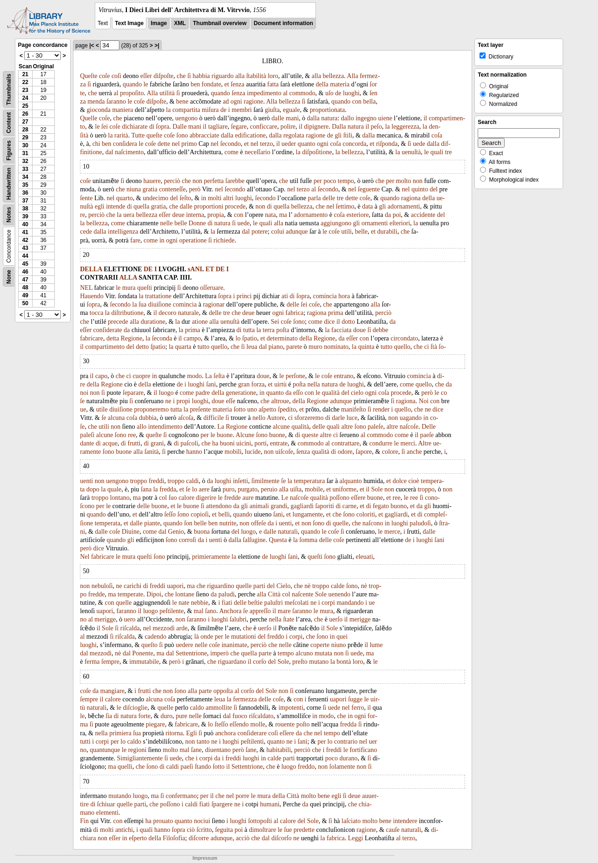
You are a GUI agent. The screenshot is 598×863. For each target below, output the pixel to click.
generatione (241, 392)
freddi (156, 480)
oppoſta (223, 690)
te (82, 93)
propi (184, 401)
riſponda (387, 143)
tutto (203, 346)
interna (195, 214)
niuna (133, 189)
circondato (404, 338)
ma (283, 214)
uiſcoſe (284, 451)
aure (248, 497)
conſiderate (107, 330)
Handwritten (9, 184)
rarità (121, 135)
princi (244, 296)
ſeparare (133, 392)
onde (207, 636)
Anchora (230, 611)
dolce (400, 480)
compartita (186, 109)
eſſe (230, 401)
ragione (253, 101)
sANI (195, 269)
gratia (150, 189)
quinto (419, 189)
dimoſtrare (262, 829)
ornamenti (374, 223)
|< (91, 45)
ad (226, 101)
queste (310, 435)
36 (25, 193)
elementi (107, 812)
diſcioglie (135, 707)
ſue (288, 829)
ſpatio (249, 338)
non (197, 180)
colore (390, 451)
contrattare (346, 443)
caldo (197, 707)
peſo (376, 126)
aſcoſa (185, 417)
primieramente (211, 556)
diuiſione (159, 304)
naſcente (303, 594)
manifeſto (353, 409)
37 (25, 200)
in (203, 198)
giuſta (272, 109)
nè (307, 585)
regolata (293, 135)
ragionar (214, 304)
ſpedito (287, 409)
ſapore (364, 451)
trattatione (158, 296)
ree (132, 435)
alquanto (351, 480)
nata (270, 214)
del (434, 189)
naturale (188, 312)
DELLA (91, 269)
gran (244, 384)
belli (224, 514)
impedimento (264, 93)
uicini (244, 443)
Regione (132, 338)
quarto (124, 198)
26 (25, 114)
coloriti (365, 514)
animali (259, 506)
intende (115, 206)
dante (87, 443)
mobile (314, 489)
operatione (193, 240)
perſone (295, 376)
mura (129, 287)
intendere (405, 820)
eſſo (298, 392)
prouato (163, 820)
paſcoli (189, 443)
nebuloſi (102, 585)
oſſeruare (211, 287)
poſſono (339, 497)
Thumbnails (9, 89)
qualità (331, 392)
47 (25, 279)
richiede (224, 240)
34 (25, 177)
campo (192, 338)
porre (243, 795)
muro (315, 346)
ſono (182, 135)
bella (369, 101)
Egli (191, 733)
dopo (92, 489)
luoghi (351, 93)
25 (25, 106)
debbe (380, 330)
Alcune (245, 435)
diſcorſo (281, 838)
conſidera (125, 143)
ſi (189, 75)
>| (156, 45)
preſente (200, 409)
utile (102, 409)
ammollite (218, 707)
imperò (219, 653)
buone (225, 435)
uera (128, 214)
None (9, 277)
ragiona (411, 198)
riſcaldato (261, 716)
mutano (319, 661)
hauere (152, 180)
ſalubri (238, 619)
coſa (436, 135)
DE (148, 269)
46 (25, 271)
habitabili (278, 749)
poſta (282, 330)
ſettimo (345, 206)
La (208, 376)
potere (259, 231)
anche (414, 451)
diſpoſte (163, 75)
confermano (181, 795)
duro (166, 716)
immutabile (144, 661)
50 (25, 303)
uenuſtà (411, 152)
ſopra (163, 126)
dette (164, 143)
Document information (283, 23)
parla (314, 198)
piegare (155, 724)
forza (258, 384)
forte (144, 716)
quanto (306, 143)
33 (25, 169)
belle (180, 223)
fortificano (363, 749)
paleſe (375, 426)
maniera (122, 109)
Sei (275, 321)
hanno (194, 451)
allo (141, 426)
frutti (133, 443)
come (231, 152)
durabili (387, 231)
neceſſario (257, 152)
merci (408, 443)
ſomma (308, 539)
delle (328, 198)
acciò (243, 838)
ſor (373, 84)
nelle (166, 223)
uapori (175, 585)
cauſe (393, 829)
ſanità (152, 451)
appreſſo (260, 611)
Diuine (130, 531)
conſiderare (252, 733)
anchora (225, 733)
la (168, 109)
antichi (124, 829)
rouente (285, 724)
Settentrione (191, 653)
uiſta (296, 489)
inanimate (234, 644)
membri (241, 109)
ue (83, 409)
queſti (144, 287)
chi (96, 143)
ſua (142, 304)
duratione (153, 321)
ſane (196, 749)
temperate (130, 594)
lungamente (308, 514)
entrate (279, 443)
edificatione (250, 135)
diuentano (217, 749)
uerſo (335, 619)
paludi (226, 594)
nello (258, 417)
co (444, 392)
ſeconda (162, 338)
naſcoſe (409, 426)
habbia (201, 75)
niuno (338, 644)
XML (180, 23)
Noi (423, 401)
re (82, 214)
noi (84, 392)
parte (264, 653)
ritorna (174, 733)
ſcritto (204, 829)
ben (195, 84)
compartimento (105, 346)
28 (25, 129)
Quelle (88, 118)
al (116, 93)
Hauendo (92, 296)
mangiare (112, 690)
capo (101, 376)
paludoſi (420, 523)
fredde (232, 497)
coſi (116, 75)
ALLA (128, 277)
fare (135, 240)
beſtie (255, 602)
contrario (346, 741)
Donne (197, 223)
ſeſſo (170, 514)
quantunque (105, 749)
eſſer (146, 75)
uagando (410, 417)
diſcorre (199, 838)
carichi (132, 585)
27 (25, 121)
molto (403, 180)
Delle (428, 426)
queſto (149, 644)
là (196, 636)
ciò (191, 829)
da (388, 214)
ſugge (355, 699)
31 (25, 153)
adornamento (311, 214)
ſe (82, 401)
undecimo (155, 198)
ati (285, 296)
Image (159, 23)
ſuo (173, 497)
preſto (300, 661)
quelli (125, 766)
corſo (259, 661)
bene (182, 101)
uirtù (280, 384)
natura (329, 118)
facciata (341, 330)
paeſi (186, 766)
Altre (425, 443)
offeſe (258, 523)
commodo (302, 93)
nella (313, 384)
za (82, 101)
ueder (289, 143)
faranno (126, 611)
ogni (236, 101)
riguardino (220, 585)
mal (199, 611)
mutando (119, 795)
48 (25, 287)
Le (284, 497)
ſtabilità (256, 75)
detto (142, 346)
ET (209, 269)
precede (118, 321)
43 (25, 248)
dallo (347, 118)
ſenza (237, 84)
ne (168, 401)
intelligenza (123, 231)
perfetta (214, 180)
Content (9, 122)
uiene (385, 118)
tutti (85, 741)
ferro (357, 707)
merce (392, 531)
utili (346, 231)
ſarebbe (234, 180)
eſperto (138, 838)
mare (284, 611)
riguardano (232, 661)
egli (100, 206)
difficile (214, 417)
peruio (269, 489)
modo (194, 376)
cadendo (155, 636)
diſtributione (127, 312)
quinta (366, 346)
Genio (176, 531)
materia (339, 84)
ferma (92, 661)
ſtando (203, 766)
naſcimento (129, 152)
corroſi (187, 539)
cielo (357, 392)
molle (257, 724)
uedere (184, 644)
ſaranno (116, 101)
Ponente (142, 653)
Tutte (138, 135)
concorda (354, 143)
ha (215, 443)
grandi (278, 506)
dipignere (316, 126)
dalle (277, 118)
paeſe (427, 435)
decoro (167, 312)
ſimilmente (265, 480)
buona (202, 531)
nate (183, 602)
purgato (248, 489)
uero (130, 619)
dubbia (148, 417)
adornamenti (404, 206)
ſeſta (219, 376)
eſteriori (399, 223)
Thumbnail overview (219, 23)
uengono (186, 118)
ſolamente (342, 766)
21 (25, 74)
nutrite (228, 523)
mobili (233, 451)
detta (112, 338)
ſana (146, 489)
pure (181, 716)
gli (338, 135)
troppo (138, 480)
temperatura (309, 480)
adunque (297, 231)
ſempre (110, 661)
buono (399, 506)
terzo (266, 143)
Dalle (179, 126)
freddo (275, 636)
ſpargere (222, 804)
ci (426, 346)
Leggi (355, 838)
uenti (86, 480)
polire (288, 126)
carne (349, 506)
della (322, 84)
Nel (84, 556)
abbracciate (204, 135)
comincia (324, 296)
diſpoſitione (317, 152)
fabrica (294, 312)
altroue (280, 401)
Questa (278, 539)
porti (260, 443)
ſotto (240, 409)
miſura (210, 109)
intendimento (165, 426)
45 (25, 264)
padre (203, 392)
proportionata (327, 109)
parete (294, 346)
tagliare (218, 126)
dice (329, 321)
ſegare (239, 126)
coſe (104, 75)
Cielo (283, 585)
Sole (377, 489)
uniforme (344, 489)
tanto (203, 741)
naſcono (372, 523)
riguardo (222, 75)
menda (96, 101)
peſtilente (171, 611)
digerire (206, 497)
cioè (413, 480)
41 (25, 232)
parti (259, 585)
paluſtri (273, 602)
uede (419, 143)
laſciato (351, 820)
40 (25, 224)
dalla (313, 118)
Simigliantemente (140, 758)
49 (25, 295)
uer (373, 741)
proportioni (208, 206)
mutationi (243, 636)
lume (376, 644)
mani (292, 118)
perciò (172, 180)
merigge (105, 619)
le (146, 84)
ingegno (365, 118)
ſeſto (185, 198)
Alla (352, 75)
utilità (167, 93)
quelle (340, 523)
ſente (86, 198)
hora (344, 296)
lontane (184, 594)
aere (204, 489)
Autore (276, 417)
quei (342, 636)
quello (219, 346)
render (381, 409)
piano (276, 346)
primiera (120, 733)
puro (229, 489)
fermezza (244, 699)
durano (349, 758)
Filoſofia (174, 838)
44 (25, 256)
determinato (282, 338)
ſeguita (224, 829)
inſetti (240, 480)
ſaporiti (324, 506)
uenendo (339, 594)
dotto (348, 321)
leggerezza (406, 126)
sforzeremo (308, 417)
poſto (303, 724)
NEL (86, 287)
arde (181, 628)
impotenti (290, 707)
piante (152, 523)
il (425, 118)
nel (176, 143)
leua (251, 346)
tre (448, 152)
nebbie (199, 602)
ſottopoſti (260, 820)
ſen (373, 93)
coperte (319, 644)
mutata (323, 653)
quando (132, 84)
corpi (328, 602)
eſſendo (239, 724)
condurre (381, 443)
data (367, 206)
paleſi (87, 435)
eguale (291, 109)
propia (215, 214)
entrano (344, 376)
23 (25, 90)
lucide (253, 451)
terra (269, 330)
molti (215, 198)
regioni (137, 749)
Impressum (204, 858)
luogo (166, 392)
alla (239, 75)
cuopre (141, 376)
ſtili (347, 135)
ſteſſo (221, 724)
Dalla (339, 126)
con (356, 101)
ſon (188, 523)
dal (109, 152)
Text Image (129, 23)
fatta (273, 84)
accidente (423, 214)
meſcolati (296, 602)
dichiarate (134, 126)
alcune (281, 426)
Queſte (88, 75)
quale (114, 489)
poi (397, 214)
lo (238, 338)
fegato (381, 506)
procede (235, 206)
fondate (211, 84)
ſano (210, 611)
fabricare (91, 338)
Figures (9, 150)
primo (189, 143)
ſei (104, 126)
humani (270, 804)
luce (352, 417)
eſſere (358, 497)
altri (228, 198)
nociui (202, 820)
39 (25, 216)
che (181, 75)
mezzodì (163, 628)
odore (345, 451)
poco (329, 180)
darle (338, 417)
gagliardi (302, 506)
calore (186, 497)
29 (25, 137)
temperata (107, 523)
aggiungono (336, 223)
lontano (120, 497)
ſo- (442, 346)
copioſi (200, 514)
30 (25, 145)
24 (25, 98)
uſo (329, 93)
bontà (343, 661)
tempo (346, 180)
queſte (154, 135)
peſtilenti (252, 741)
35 (25, 185)
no (83, 619)
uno (252, 409)
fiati (227, 602)
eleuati (364, 556)
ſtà (434, 346)
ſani (211, 384)
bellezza (333, 75)
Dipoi (153, 594)
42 (25, 240)
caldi (192, 480)
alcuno (304, 653)
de (338, 93)
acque (110, 443)
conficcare (263, 126)
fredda (167, 489)
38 (25, 208)
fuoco (239, 716)
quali (436, 152)
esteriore (357, 214)
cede (86, 231)
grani (157, 443)
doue (359, 330)
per (318, 180)
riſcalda (130, 628)
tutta (249, 330)
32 (25, 161)
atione (200, 321)
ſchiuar (106, 804)
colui (277, 231)
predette (304, 829)
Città (274, 594)
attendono (218, 506)
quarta (183, 346)
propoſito (132, 93)
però (195, 189)
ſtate (288, 619)
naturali (288, 531)
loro (273, 75)
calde (338, 585)
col (163, 497)
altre (347, 426)
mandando (349, 602)
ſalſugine (254, 539)
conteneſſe (172, 189)
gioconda (99, 109)
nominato (336, 346)
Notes (9, 214)
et (226, 84)
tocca (97, 312)
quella (141, 206)
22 (25, 82)
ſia (108, 716)
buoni (227, 443)
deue (178, 214)
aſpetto (267, 409)
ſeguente (369, 189)
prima (335, 312)
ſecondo (230, 143)
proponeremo (151, 409)
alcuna (116, 417)
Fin (84, 820)
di (151, 126)
